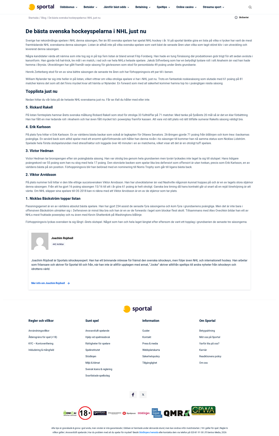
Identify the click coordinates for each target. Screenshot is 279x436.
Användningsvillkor (38, 331)
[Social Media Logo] (133, 394)
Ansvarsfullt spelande (97, 331)
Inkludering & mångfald (41, 350)
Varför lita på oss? (209, 343)
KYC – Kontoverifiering (40, 343)
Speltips (162, 7)
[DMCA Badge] (70, 413)
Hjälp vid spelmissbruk (97, 337)
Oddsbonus (67, 7)
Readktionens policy (210, 356)
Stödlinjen (90, 356)
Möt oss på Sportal (209, 337)
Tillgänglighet (149, 363)
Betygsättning (207, 331)
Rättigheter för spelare (97, 343)
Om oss (203, 363)
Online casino (185, 7)
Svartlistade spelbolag (97, 376)
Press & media (150, 343)
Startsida (33, 18)
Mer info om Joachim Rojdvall (51, 283)
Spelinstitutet (92, 350)
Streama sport (212, 7)
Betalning (141, 7)
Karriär (203, 350)
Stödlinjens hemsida (148, 432)
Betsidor (89, 7)
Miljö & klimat (92, 363)
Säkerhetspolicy (151, 356)
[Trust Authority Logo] (100, 413)
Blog (43, 18)
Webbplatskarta (151, 350)
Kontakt (146, 337)
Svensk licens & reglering (98, 369)
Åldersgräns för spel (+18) (42, 337)
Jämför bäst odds (115, 7)
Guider (146, 331)
